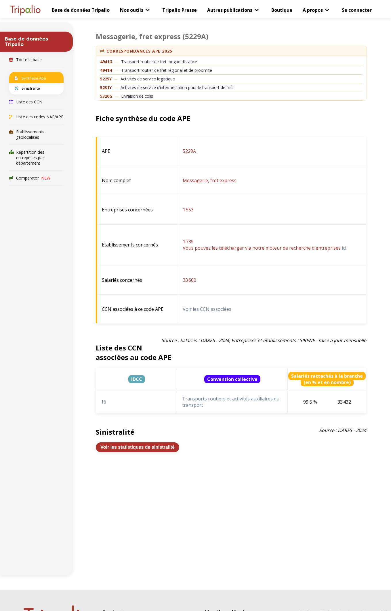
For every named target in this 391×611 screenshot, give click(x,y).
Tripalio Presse (179, 10)
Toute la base (25, 59)
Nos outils (131, 10)
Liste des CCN (25, 102)
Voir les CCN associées (207, 309)
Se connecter (357, 10)
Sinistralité (27, 88)
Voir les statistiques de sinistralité (137, 447)
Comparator (29, 178)
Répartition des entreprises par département (26, 157)
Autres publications (229, 10)
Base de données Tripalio (81, 10)
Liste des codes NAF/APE (36, 116)
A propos (313, 10)
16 (103, 402)
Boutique (281, 10)
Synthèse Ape (30, 78)
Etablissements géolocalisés (26, 134)
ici (344, 248)
